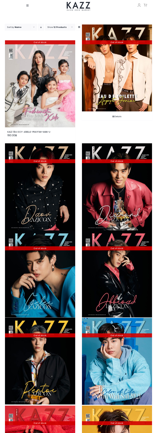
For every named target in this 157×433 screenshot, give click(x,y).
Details (118, 116)
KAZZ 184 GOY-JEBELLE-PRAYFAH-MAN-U (28, 131)
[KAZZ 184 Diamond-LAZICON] (117, 186)
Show (57, 27)
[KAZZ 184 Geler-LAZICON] (40, 273)
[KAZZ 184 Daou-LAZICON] (40, 186)
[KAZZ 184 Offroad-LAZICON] (117, 273)
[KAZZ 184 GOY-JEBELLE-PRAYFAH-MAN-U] (40, 83)
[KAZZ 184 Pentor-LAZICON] (40, 361)
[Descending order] (41, 27)
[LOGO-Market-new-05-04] (78, 3)
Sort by (14, 27)
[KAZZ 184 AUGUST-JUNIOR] (117, 67)
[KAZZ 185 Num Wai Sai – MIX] (117, 361)
